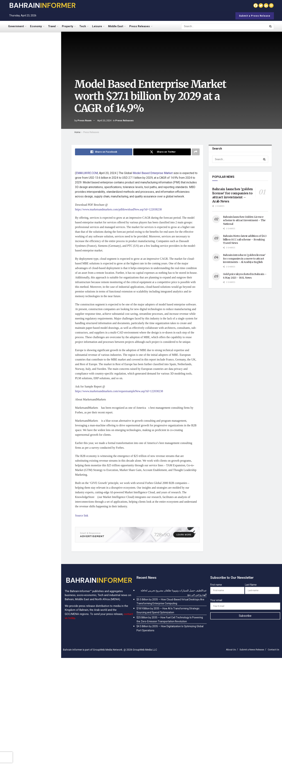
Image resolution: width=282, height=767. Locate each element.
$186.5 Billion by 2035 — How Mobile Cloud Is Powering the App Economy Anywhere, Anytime (37, 353)
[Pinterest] (271, 5)
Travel (52, 26)
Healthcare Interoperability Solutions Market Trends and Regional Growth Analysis (37, 308)
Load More (30, 374)
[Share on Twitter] (162, 151)
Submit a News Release (252, 649)
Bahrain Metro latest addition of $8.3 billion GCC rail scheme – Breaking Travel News (245, 239)
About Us (231, 649)
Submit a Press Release (254, 15)
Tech (82, 26)
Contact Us (273, 649)
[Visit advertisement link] (30, 136)
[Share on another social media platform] (196, 151)
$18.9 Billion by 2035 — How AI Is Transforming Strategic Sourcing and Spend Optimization (38, 97)
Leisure (97, 26)
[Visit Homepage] (42, 5)
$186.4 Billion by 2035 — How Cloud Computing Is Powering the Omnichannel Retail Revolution (38, 330)
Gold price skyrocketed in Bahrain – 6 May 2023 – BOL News (245, 275)
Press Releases (139, 26)
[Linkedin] (266, 5)
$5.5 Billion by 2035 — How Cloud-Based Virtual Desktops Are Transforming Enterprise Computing (37, 73)
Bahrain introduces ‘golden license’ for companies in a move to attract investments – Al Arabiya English (244, 258)
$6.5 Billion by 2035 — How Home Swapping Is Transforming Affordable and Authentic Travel (38, 215)
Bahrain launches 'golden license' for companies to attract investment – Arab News (232, 195)
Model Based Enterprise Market (153, 173)
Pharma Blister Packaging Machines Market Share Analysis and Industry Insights (38, 261)
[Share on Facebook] (103, 151)
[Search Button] (270, 26)
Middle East (115, 26)
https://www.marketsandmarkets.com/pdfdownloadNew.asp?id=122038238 (118, 209)
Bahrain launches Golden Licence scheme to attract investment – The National (244, 220)
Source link (81, 515)
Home (77, 132)
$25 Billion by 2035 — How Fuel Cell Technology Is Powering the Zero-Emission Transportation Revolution (38, 171)
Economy (36, 26)
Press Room (85, 120)
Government (16, 26)
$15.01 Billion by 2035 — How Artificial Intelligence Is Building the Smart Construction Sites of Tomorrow (36, 285)
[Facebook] (255, 5)
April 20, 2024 (104, 120)
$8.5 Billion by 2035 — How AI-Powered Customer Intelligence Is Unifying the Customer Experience (38, 239)
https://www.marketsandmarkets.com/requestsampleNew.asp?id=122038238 (119, 391)
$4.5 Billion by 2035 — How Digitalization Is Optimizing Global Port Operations (36, 193)
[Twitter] (261, 5)
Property (67, 26)
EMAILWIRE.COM (87, 173)
